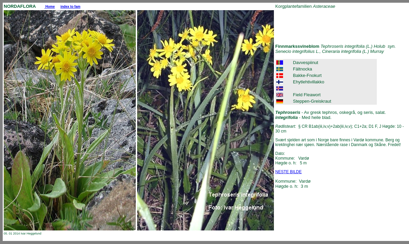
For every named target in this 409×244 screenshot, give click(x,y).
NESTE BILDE (288, 171)
